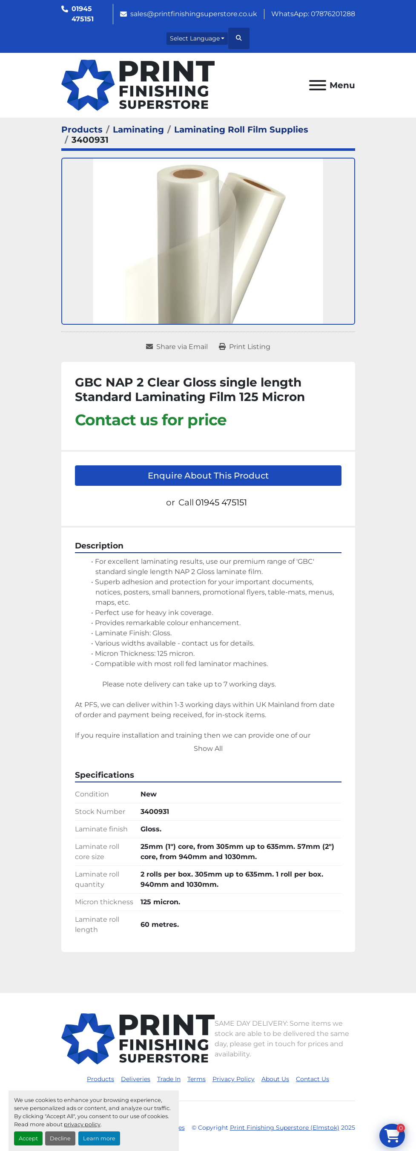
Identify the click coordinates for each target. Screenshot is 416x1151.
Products (100, 1079)
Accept (28, 1138)
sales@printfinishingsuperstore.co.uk (193, 14)
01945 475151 (83, 14)
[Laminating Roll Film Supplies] (241, 129)
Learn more (99, 1138)
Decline (60, 1138)
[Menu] (317, 85)
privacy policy (82, 1124)
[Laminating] (138, 129)
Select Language (195, 38)
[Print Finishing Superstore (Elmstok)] (138, 1039)
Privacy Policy (233, 1079)
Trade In (169, 1079)
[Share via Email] (177, 347)
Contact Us (312, 1079)
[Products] (82, 129)
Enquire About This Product (208, 475)
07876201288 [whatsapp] (333, 14)
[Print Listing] (244, 347)
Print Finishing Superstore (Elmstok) (284, 1127)
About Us (275, 1079)
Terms (196, 1079)
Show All (208, 748)
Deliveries (135, 1079)
